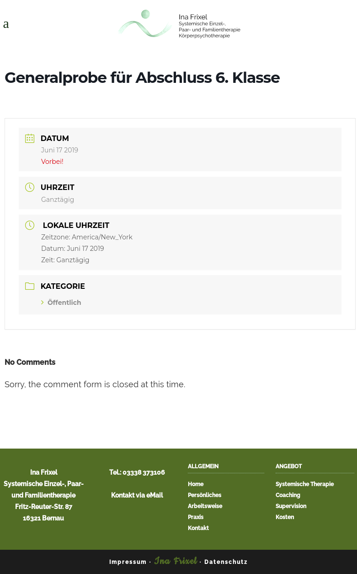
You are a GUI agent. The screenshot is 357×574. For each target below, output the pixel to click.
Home (195, 484)
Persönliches (204, 495)
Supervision (291, 506)
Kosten (285, 517)
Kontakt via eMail (137, 495)
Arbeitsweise (205, 506)
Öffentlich (61, 302)
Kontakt (198, 528)
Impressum (128, 562)
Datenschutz (226, 562)
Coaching (288, 495)
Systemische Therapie (305, 484)
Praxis (195, 517)
